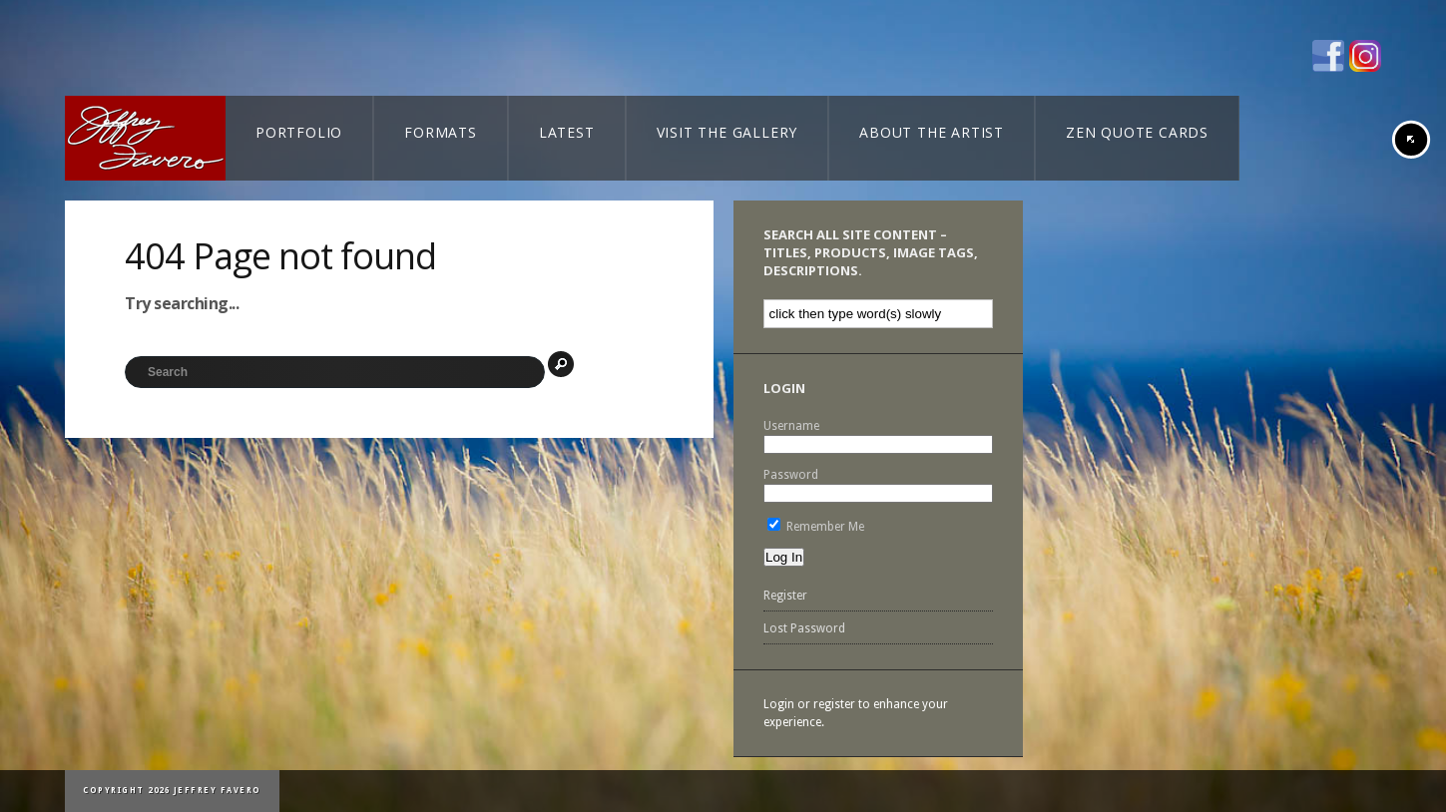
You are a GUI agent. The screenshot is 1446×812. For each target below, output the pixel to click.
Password (790, 475)
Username (791, 426)
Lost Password (804, 628)
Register (785, 596)
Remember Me (815, 527)
